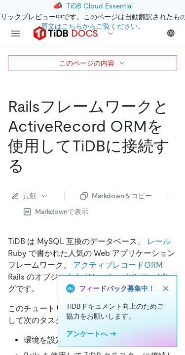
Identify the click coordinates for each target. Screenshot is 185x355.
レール (159, 241)
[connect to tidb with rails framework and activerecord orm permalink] (32, 166)
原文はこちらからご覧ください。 (93, 26)
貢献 (30, 196)
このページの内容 (92, 63)
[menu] (16, 33)
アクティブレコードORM (118, 265)
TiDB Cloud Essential (100, 6)
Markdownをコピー (116, 196)
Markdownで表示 (56, 211)
